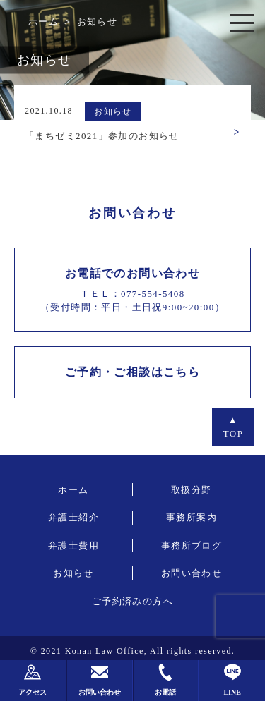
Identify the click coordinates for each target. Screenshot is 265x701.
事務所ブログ (191, 545)
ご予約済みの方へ (132, 601)
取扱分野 (191, 489)
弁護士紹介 (73, 517)
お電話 (165, 680)
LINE (231, 680)
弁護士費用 (73, 545)
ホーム (43, 21)
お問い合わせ (191, 573)
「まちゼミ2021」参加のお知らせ (102, 135)
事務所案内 (191, 517)
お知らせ (73, 573)
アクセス (32, 680)
